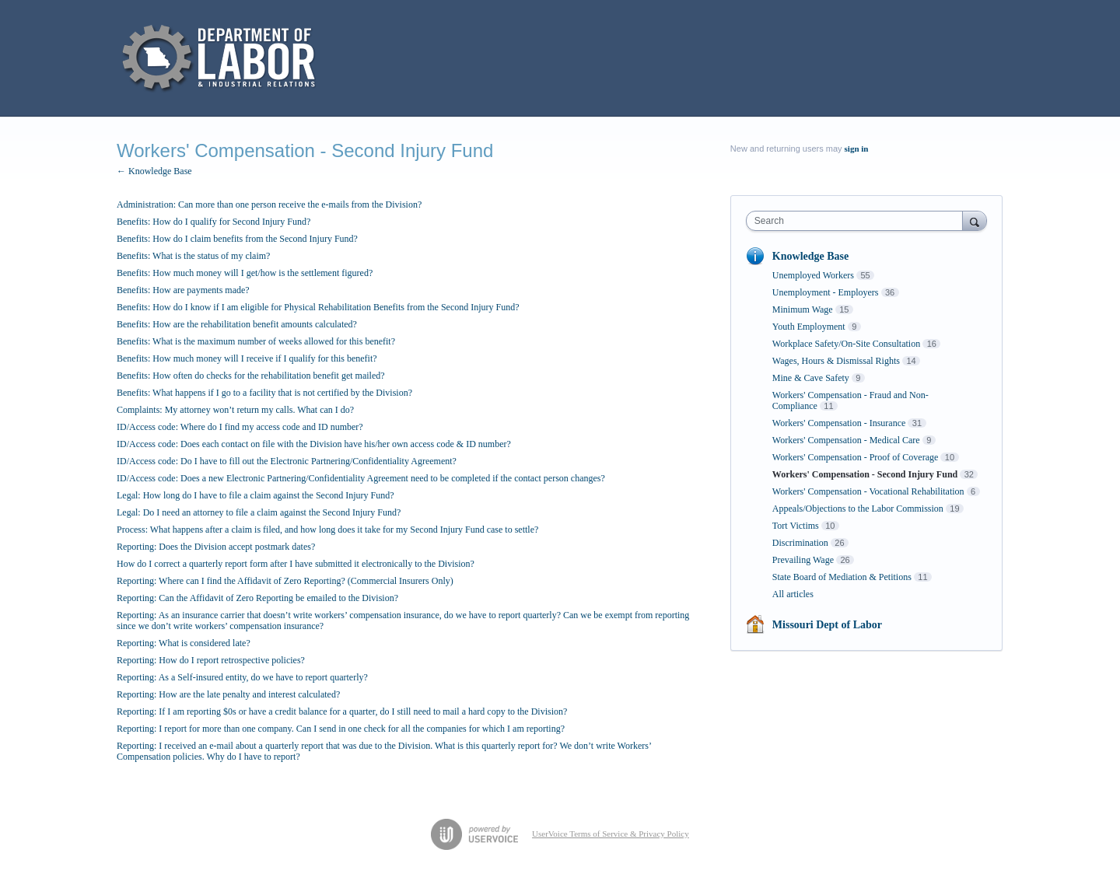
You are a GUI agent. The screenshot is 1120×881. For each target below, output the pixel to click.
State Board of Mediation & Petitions (842, 577)
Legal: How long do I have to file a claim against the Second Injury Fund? (255, 495)
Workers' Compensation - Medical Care (846, 440)
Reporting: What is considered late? (183, 643)
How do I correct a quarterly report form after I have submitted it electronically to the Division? (295, 563)
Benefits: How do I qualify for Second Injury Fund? (213, 221)
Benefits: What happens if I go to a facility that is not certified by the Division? (264, 392)
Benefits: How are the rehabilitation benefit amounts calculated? (237, 324)
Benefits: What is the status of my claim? (193, 255)
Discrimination (800, 542)
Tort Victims (795, 525)
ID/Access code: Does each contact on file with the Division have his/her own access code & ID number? (314, 444)
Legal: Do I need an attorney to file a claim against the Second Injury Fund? (259, 512)
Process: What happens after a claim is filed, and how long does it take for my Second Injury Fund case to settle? (327, 529)
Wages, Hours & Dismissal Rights (836, 360)
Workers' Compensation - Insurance (838, 423)
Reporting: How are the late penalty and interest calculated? (228, 694)
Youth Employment (808, 326)
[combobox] (858, 220)
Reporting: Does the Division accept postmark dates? (216, 546)
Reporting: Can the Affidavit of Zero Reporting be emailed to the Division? (257, 598)
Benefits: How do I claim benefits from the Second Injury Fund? (237, 238)
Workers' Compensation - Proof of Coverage (855, 457)
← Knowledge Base (154, 171)
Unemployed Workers (813, 275)
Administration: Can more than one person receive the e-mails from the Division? (269, 204)
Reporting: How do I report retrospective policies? (211, 660)
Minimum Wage (802, 309)
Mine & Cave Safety (810, 377)
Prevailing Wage (803, 559)
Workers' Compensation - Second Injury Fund (864, 474)
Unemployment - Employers (825, 292)
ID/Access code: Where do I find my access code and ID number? (240, 426)
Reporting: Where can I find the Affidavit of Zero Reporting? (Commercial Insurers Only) (285, 580)
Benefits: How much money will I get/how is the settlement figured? (245, 272)
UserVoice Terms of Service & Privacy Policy (610, 833)
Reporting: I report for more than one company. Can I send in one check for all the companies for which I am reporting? (341, 728)
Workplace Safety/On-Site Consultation (846, 343)
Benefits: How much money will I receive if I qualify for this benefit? (247, 358)
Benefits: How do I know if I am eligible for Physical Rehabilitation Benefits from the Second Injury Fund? (318, 307)
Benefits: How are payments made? (183, 290)
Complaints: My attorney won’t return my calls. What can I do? (235, 409)
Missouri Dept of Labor (827, 625)
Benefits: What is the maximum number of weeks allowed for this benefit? (256, 341)
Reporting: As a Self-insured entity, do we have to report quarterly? (242, 677)
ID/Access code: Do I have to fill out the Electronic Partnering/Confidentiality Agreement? (287, 461)
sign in (857, 148)
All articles (793, 594)
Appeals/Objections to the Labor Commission (857, 508)
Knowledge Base (810, 256)
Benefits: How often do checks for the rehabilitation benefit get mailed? (251, 375)
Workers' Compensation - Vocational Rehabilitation (868, 491)
